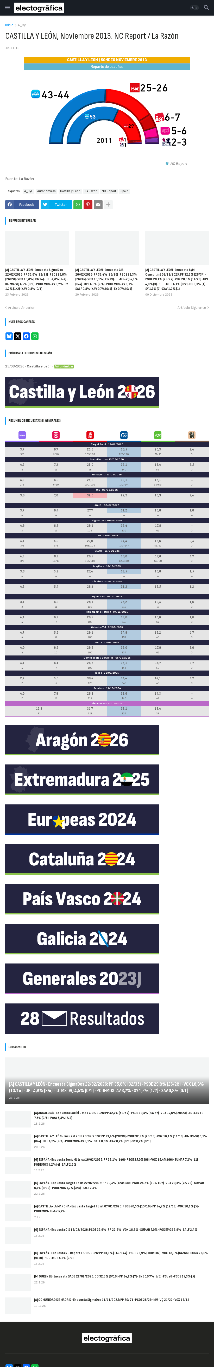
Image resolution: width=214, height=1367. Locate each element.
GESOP (99, 550)
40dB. (98, 505)
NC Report (109, 191)
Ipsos (98, 672)
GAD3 (98, 642)
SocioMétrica (98, 459)
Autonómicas (46, 191)
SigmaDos (98, 520)
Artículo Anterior (21, 307)
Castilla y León (70, 191)
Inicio (9, 25)
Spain (124, 191)
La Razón (91, 191)
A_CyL (22, 25)
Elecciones (99, 703)
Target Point (98, 444)
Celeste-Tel (98, 627)
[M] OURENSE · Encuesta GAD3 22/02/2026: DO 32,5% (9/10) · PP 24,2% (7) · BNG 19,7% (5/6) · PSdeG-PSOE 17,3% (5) (114, 1276)
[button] (7, 7)
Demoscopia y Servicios (99, 657)
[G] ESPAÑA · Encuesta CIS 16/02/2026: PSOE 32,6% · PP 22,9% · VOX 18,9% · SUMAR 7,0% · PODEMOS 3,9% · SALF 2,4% (115, 1229)
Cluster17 (98, 581)
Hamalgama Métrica (98, 611)
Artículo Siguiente (192, 307)
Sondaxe (98, 688)
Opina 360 (98, 596)
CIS (98, 489)
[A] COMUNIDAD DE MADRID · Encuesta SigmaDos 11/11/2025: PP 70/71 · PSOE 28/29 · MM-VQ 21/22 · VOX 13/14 (111, 1299)
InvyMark (98, 566)
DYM (98, 535)
